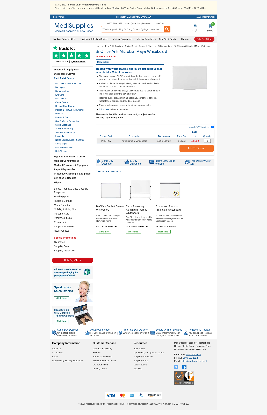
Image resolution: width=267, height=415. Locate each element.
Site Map (137, 373)
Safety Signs (61, 148)
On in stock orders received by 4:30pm (67, 339)
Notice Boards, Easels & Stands (69, 144)
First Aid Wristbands (64, 152)
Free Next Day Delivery (135, 334)
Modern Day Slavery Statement (67, 365)
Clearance (59, 246)
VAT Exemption (100, 369)
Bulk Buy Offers (72, 264)
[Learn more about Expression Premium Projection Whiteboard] (163, 236)
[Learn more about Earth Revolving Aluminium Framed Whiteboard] (133, 236)
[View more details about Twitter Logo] (176, 371)
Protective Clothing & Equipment (72, 178)
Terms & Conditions (102, 361)
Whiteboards (164, 51)
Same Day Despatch (68, 334)
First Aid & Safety (64, 82)
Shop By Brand (62, 251)
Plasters (59, 118)
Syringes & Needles (65, 182)
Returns (97, 357)
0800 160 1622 (190, 362)
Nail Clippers (61, 156)
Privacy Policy (100, 373)
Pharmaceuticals (63, 222)
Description (103, 66)
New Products (61, 235)
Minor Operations (63, 209)
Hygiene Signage (63, 205)
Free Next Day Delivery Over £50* (133, 21)
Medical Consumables (66, 165)
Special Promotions (65, 242)
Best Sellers (139, 353)
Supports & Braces (64, 231)
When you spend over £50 (136, 337)
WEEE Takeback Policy (104, 365)
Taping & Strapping (64, 133)
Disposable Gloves (64, 78)
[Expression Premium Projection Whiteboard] (170, 210)
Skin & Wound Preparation (67, 126)
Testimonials (72, 59)
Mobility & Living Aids (65, 214)
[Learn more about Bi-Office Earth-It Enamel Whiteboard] (103, 236)
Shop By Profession (64, 255)
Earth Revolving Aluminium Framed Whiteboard (136, 214)
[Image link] (72, 319)
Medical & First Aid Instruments (69, 114)
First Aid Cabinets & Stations (68, 88)
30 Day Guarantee (100, 334)
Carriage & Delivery (102, 353)
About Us (56, 353)
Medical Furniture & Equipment (71, 169)
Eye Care (59, 99)
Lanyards (59, 141)
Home (98, 51)
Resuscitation (61, 226)
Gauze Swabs (61, 107)
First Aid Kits (61, 103)
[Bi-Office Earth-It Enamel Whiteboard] (110, 210)
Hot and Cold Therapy (65, 111)
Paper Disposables (64, 174)
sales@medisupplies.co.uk (138, 28)
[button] (195, 32)
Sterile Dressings (63, 129)
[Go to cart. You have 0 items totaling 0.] (210, 32)
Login (195, 35)
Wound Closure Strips (65, 137)
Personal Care (61, 218)
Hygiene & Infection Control (69, 161)
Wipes (57, 186)
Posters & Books (63, 122)
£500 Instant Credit (206, 21)
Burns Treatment (63, 96)
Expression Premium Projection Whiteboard (168, 213)
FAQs (55, 361)
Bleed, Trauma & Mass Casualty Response (71, 195)
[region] (110, 195)
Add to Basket (196, 153)
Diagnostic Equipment (66, 74)
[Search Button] (167, 34)
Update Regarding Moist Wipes (148, 357)
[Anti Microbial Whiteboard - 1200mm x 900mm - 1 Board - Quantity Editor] (207, 146)
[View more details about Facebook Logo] (184, 371)
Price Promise (59, 21)
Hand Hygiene (61, 201)
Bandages (60, 92)
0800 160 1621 (114, 28)
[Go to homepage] (75, 32)
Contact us (57, 357)
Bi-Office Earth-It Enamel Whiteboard (110, 213)
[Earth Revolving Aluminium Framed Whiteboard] (140, 210)
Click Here (104, 114)
